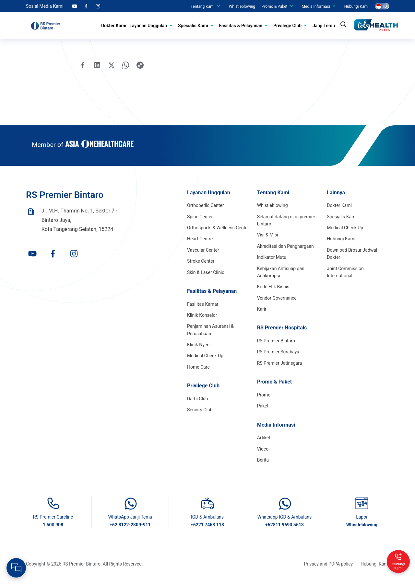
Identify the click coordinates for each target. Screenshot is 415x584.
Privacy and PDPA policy (328, 564)
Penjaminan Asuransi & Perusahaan (210, 330)
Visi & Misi (267, 234)
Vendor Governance (277, 298)
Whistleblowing (242, 6)
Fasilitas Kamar (203, 304)
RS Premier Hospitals (282, 328)
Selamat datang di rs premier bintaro (286, 220)
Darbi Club (197, 398)
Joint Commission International (345, 272)
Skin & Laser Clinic (205, 272)
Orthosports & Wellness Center (218, 227)
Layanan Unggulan (148, 25)
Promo (264, 394)
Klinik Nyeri (198, 344)
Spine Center (200, 216)
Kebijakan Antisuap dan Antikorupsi (280, 272)
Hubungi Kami (356, 6)
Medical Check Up (205, 355)
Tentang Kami (203, 6)
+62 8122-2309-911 (130, 524)
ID (385, 6)
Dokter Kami (113, 25)
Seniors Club (199, 409)
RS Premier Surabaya (278, 351)
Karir (262, 309)
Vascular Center (203, 250)
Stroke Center (200, 261)
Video (263, 449)
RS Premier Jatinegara (279, 363)
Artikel (263, 437)
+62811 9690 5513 (284, 524)
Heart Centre (200, 238)
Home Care (198, 367)
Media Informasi (316, 6)
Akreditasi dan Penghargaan (285, 246)
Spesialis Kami (193, 25)
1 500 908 (53, 524)
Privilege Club (287, 25)
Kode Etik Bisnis (273, 286)
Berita (263, 460)
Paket (262, 405)
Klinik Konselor (202, 315)
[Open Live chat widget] (16, 568)
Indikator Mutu (271, 257)
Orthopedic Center (205, 205)
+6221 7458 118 (207, 524)
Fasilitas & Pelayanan (241, 25)
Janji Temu (324, 25)
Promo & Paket (274, 6)
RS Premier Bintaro (276, 340)
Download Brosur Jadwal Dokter (352, 253)
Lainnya (336, 192)
